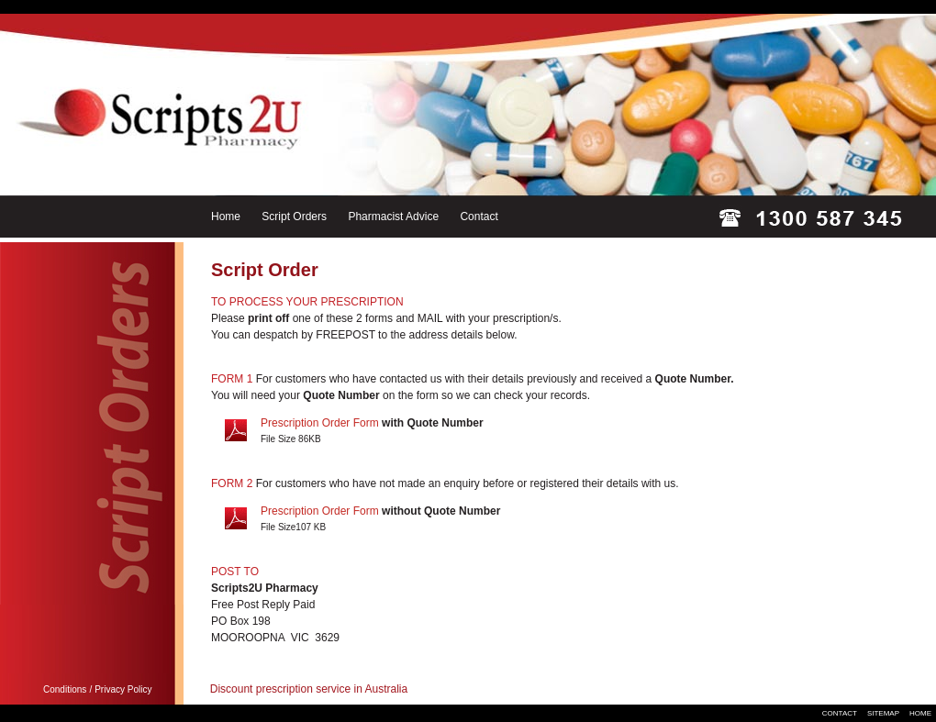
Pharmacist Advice (393, 216)
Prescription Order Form (320, 423)
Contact (478, 216)
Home (225, 216)
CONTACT (839, 713)
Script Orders (294, 216)
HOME (920, 713)
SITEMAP (883, 713)
